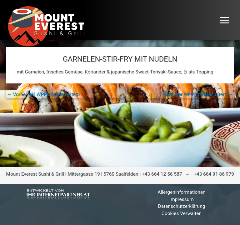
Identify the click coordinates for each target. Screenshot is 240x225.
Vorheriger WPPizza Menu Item (43, 94)
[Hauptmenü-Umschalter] (225, 20)
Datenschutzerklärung (181, 206)
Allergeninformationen (181, 192)
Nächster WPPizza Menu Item (198, 94)
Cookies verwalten (182, 213)
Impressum (181, 199)
